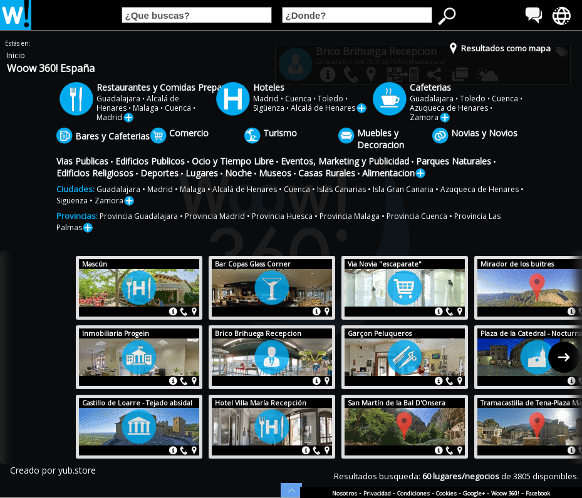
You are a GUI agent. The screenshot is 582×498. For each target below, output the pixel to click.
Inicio (15, 55)
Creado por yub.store (53, 470)
